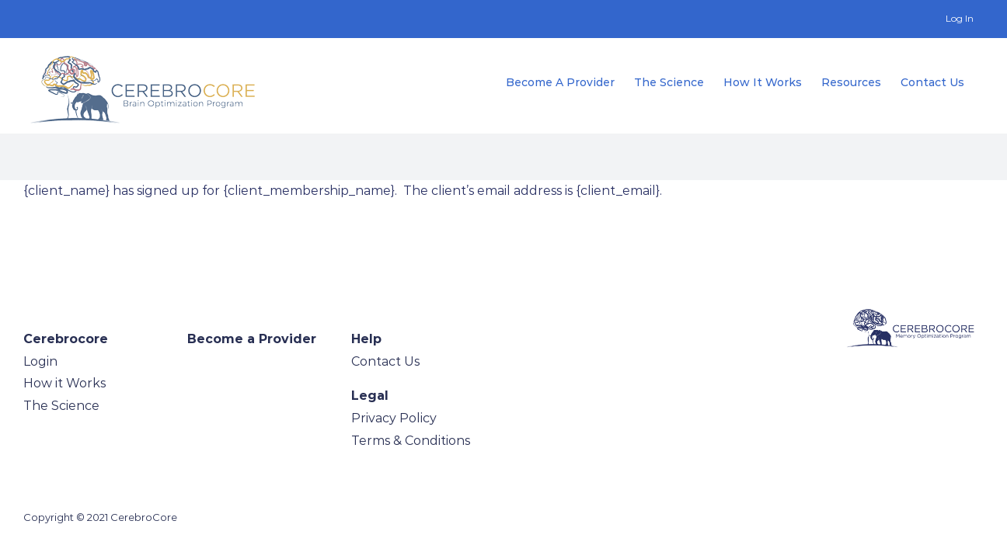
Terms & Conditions (410, 440)
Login (40, 361)
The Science (61, 405)
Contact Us (385, 361)
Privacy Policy (394, 418)
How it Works (64, 383)
